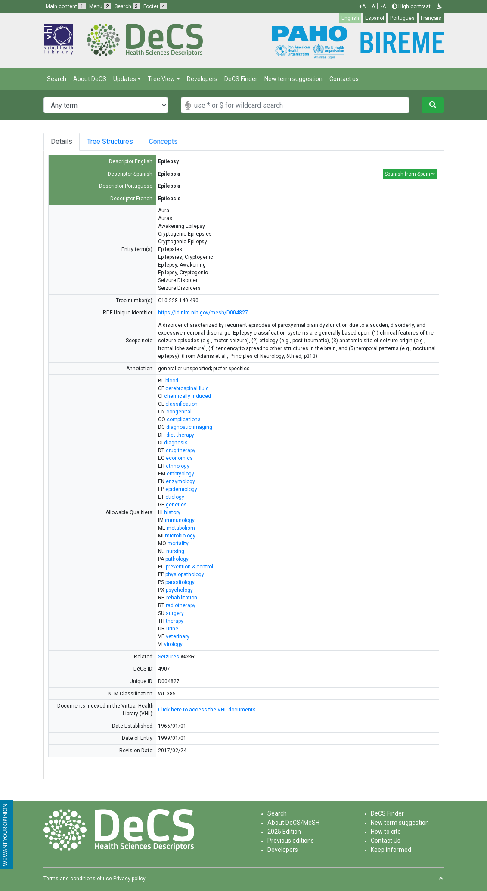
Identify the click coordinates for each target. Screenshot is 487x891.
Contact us (344, 78)
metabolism (181, 528)
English (350, 18)
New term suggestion (293, 78)
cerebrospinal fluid (187, 388)
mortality (178, 543)
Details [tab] (62, 141)
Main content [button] (66, 6)
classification (181, 404)
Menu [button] (100, 6)
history (172, 512)
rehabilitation (181, 598)
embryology (180, 474)
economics (179, 458)
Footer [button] (155, 6)
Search (56, 78)
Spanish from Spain (410, 174)
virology (173, 644)
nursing (175, 551)
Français (431, 18)
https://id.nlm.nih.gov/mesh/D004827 (203, 313)
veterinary (177, 636)
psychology (179, 590)
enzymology (180, 481)
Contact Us (385, 840)
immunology (180, 520)
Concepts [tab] (180, 141)
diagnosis (176, 443)
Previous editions (290, 840)
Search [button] (127, 6)
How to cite (386, 831)
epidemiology (181, 489)
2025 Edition (284, 831)
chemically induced (187, 396)
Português (402, 18)
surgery (175, 613)
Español (374, 18)
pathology (177, 559)
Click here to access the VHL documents (207, 710)
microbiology (180, 536)
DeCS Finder (240, 78)
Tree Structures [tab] (115, 141)
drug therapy (180, 450)
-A (383, 6)
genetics (176, 505)
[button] (439, 6)
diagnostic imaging (189, 427)
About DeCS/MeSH (293, 822)
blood (171, 381)
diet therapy (180, 435)
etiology (174, 497)
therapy (174, 621)
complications (184, 419)
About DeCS (89, 78)
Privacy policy (129, 878)
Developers (202, 78)
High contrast (411, 6)
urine (172, 629)
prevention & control (189, 567)
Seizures (168, 657)
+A (362, 6)
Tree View (161, 78)
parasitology (180, 582)
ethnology (177, 466)
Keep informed (391, 849)
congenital (179, 412)
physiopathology (184, 574)
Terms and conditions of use (77, 878)
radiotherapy (180, 605)
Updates (124, 78)
